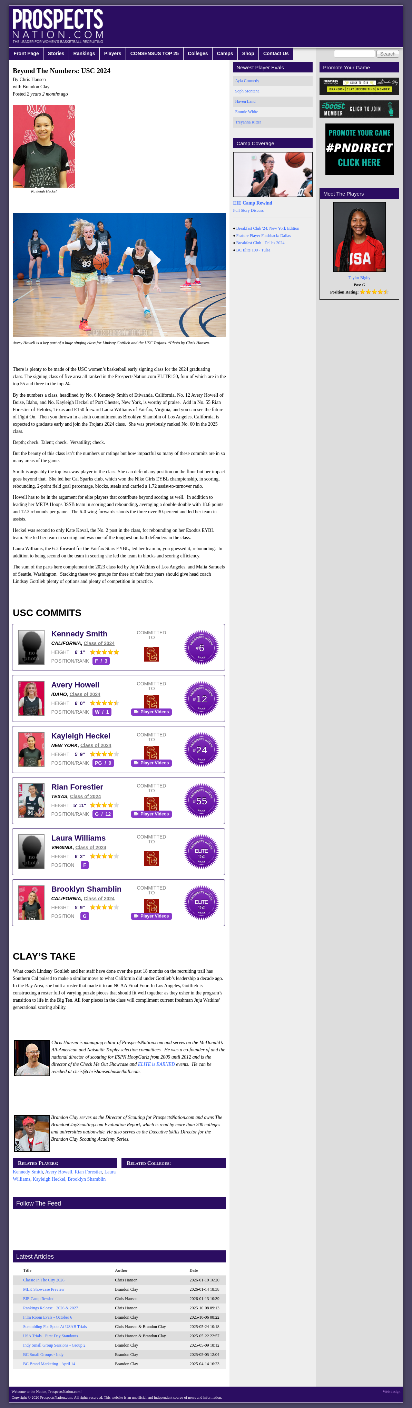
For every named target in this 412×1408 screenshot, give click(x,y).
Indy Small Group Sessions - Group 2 (54, 1345)
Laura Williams (78, 838)
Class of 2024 (99, 643)
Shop (248, 53)
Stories (56, 53)
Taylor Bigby (360, 277)
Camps (225, 53)
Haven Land (245, 101)
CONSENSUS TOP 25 (154, 53)
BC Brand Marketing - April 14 (49, 1363)
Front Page (26, 53)
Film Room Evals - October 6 (47, 1317)
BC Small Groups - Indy (43, 1354)
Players (112, 53)
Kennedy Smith (79, 633)
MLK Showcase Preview (44, 1289)
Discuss (257, 210)
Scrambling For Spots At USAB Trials (55, 1326)
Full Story (241, 210)
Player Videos (154, 712)
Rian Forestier (77, 787)
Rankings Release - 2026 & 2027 (50, 1308)
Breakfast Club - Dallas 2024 (260, 242)
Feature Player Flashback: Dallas (263, 235)
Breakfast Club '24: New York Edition (268, 228)
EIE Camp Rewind (39, 1298)
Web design (392, 1391)
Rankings (84, 53)
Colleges (198, 53)
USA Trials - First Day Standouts (50, 1335)
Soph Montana (247, 91)
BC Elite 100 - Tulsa (253, 250)
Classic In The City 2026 (44, 1280)
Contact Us (276, 53)
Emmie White (246, 111)
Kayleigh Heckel (81, 736)
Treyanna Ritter (248, 122)
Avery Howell (75, 685)
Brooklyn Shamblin (86, 889)
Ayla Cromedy (247, 80)
